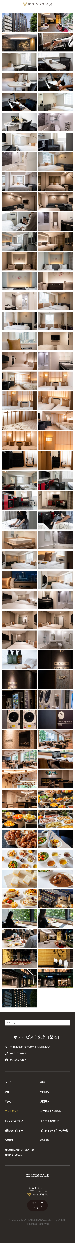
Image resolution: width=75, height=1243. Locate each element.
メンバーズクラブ (14, 1120)
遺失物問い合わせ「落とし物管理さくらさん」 (19, 1152)
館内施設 (44, 1091)
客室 (42, 1082)
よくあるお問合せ (49, 1120)
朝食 (7, 1091)
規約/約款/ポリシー (14, 1130)
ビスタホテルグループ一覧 (54, 1130)
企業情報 (9, 1140)
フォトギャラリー (14, 1111)
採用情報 (44, 1140)
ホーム (8, 1082)
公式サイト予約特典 (50, 1111)
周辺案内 (44, 1101)
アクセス (9, 1101)
